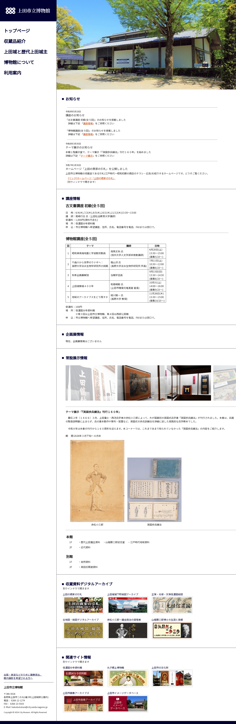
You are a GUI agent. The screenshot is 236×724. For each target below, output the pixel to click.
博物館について (19, 62)
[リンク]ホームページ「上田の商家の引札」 (92, 178)
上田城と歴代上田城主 (25, 51)
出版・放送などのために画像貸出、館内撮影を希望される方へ (23, 676)
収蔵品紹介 (15, 41)
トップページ (17, 30)
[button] (148, 397)
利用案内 (12, 72)
